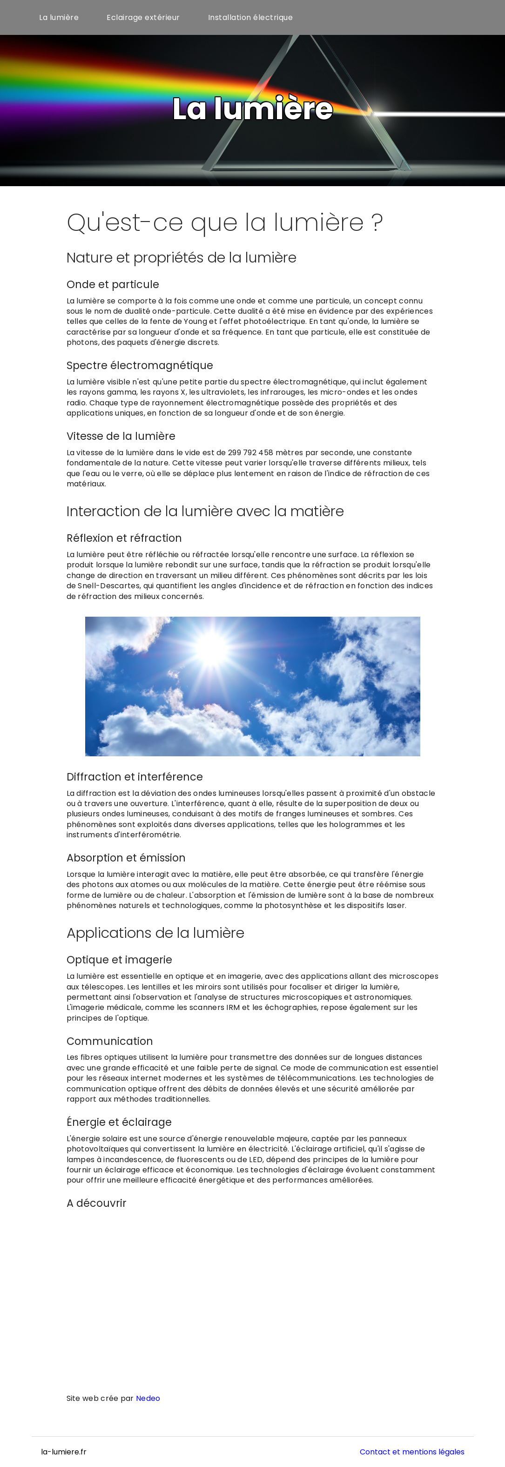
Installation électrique (250, 17)
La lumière (59, 17)
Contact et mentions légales (412, 1452)
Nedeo (148, 1398)
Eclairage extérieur (143, 17)
